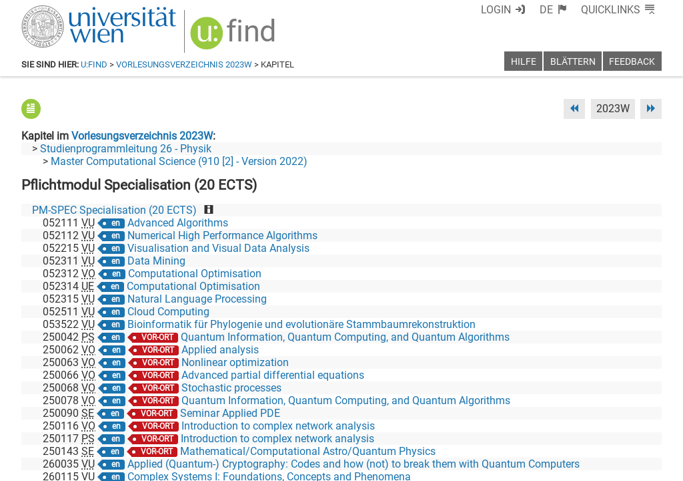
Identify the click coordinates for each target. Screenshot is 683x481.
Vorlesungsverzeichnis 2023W (184, 64)
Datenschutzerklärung (540, 466)
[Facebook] (513, 425)
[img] (234, 37)
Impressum (378, 466)
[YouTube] (597, 425)
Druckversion (631, 466)
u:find (94, 64)
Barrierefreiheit (446, 466)
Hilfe (523, 61)
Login (496, 9)
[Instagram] (640, 425)
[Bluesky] (555, 425)
